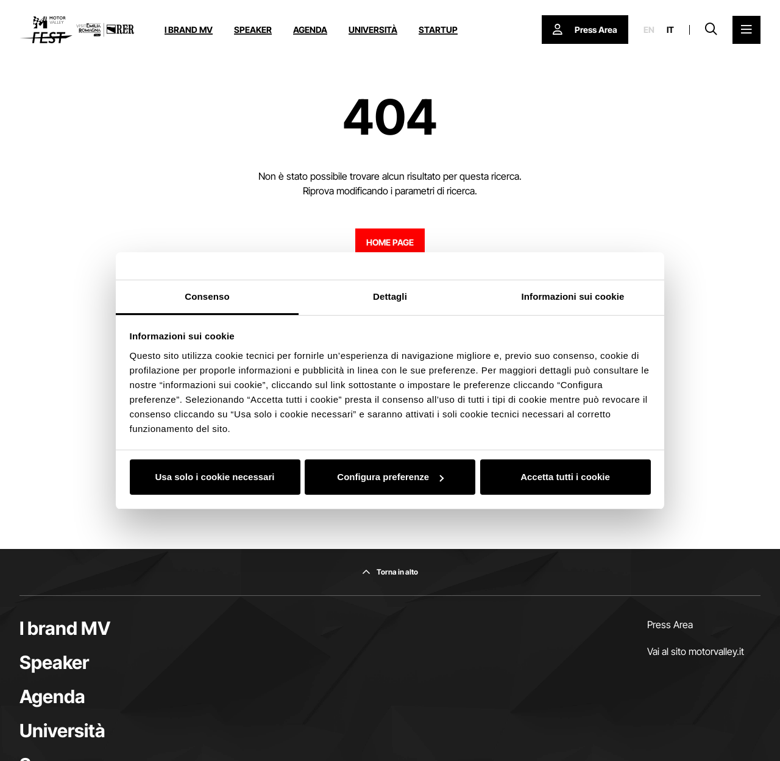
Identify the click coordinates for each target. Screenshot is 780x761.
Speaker (253, 29)
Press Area (670, 624)
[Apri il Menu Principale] (746, 30)
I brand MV (189, 29)
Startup (438, 29)
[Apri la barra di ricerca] (711, 30)
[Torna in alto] (390, 572)
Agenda (310, 29)
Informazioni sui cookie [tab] (573, 296)
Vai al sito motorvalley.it (695, 651)
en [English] (649, 30)
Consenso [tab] (207, 296)
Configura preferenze (390, 477)
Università (373, 29)
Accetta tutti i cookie (565, 477)
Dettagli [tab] (390, 296)
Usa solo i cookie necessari (215, 477)
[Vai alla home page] (77, 29)
